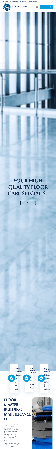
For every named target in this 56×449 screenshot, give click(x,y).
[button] (52, 1)
